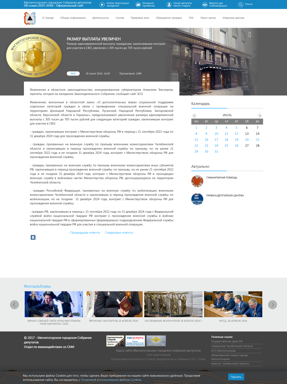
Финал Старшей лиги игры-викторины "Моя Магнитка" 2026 (54, 322)
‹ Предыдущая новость (84, 232)
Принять (236, 377)
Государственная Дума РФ (226, 341)
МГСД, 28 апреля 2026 (233, 320)
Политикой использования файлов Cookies (111, 380)
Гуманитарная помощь (221, 177)
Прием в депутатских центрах (225, 195)
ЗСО (73, 73)
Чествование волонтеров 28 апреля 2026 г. (173, 320)
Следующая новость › (120, 232)
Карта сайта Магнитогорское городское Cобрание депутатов (158, 350)
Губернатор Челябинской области (232, 346)
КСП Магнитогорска (223, 350)
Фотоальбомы (37, 286)
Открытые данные (233, 17)
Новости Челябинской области (230, 363)
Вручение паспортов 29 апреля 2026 (113, 320)
